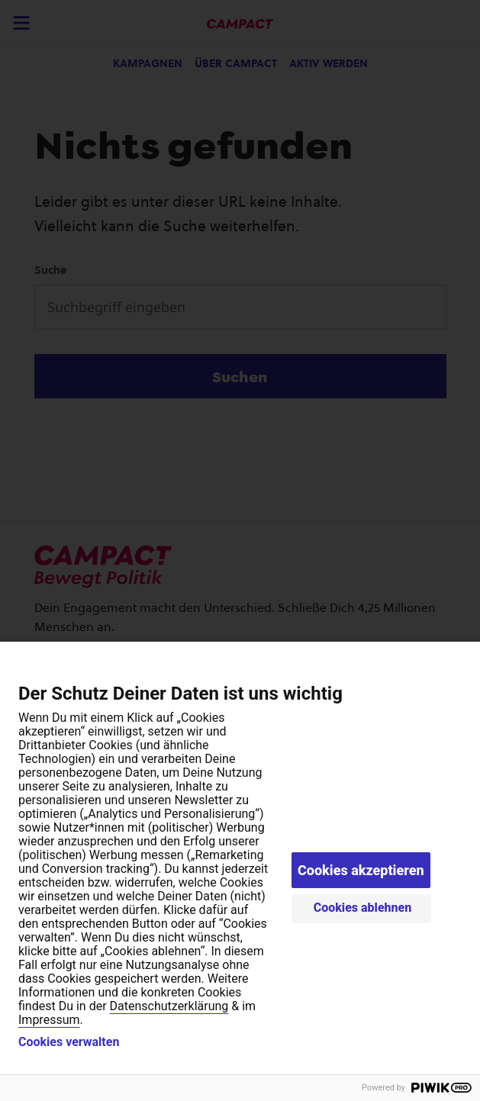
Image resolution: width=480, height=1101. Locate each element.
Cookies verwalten (68, 1042)
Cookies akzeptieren (361, 870)
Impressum (49, 1019)
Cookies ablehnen (363, 907)
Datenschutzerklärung (169, 1006)
